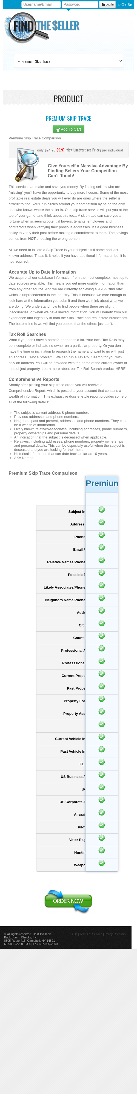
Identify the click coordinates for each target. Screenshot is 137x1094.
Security (120, 934)
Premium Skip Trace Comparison (35, 138)
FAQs (74, 934)
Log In (107, 4)
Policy (109, 934)
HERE (120, 369)
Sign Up (125, 4)
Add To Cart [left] (68, 129)
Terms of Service (91, 934)
